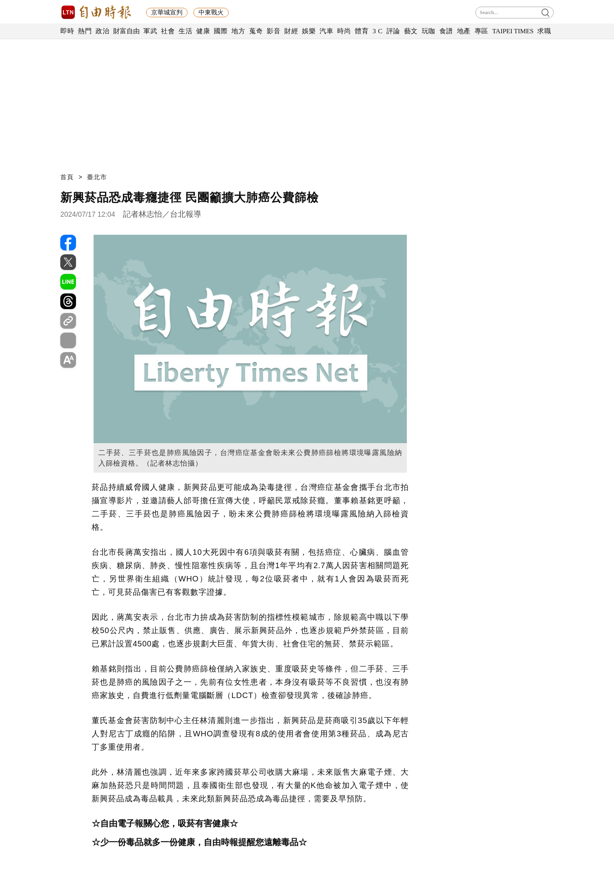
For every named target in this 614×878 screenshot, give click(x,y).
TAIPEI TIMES (512, 31)
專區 (481, 31)
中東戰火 (211, 12)
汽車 (326, 31)
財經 (291, 31)
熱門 (85, 31)
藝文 (411, 31)
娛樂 (309, 31)
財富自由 (126, 31)
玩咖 (428, 31)
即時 (67, 31)
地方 (238, 31)
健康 (203, 31)
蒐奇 (256, 31)
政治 (102, 31)
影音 (273, 31)
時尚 (344, 31)
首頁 (67, 177)
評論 (393, 31)
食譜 (446, 31)
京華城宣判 (166, 12)
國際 (221, 31)
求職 (544, 31)
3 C (377, 31)
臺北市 (97, 177)
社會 (168, 31)
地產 (464, 31)
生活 (185, 31)
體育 (361, 31)
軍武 (150, 31)
